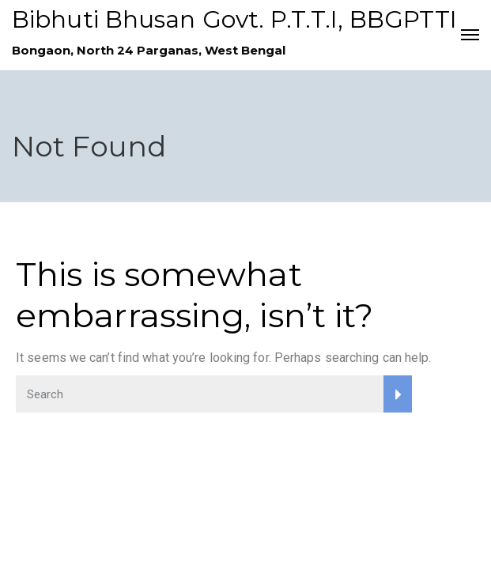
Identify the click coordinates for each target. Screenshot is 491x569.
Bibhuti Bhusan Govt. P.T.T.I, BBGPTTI (234, 19)
